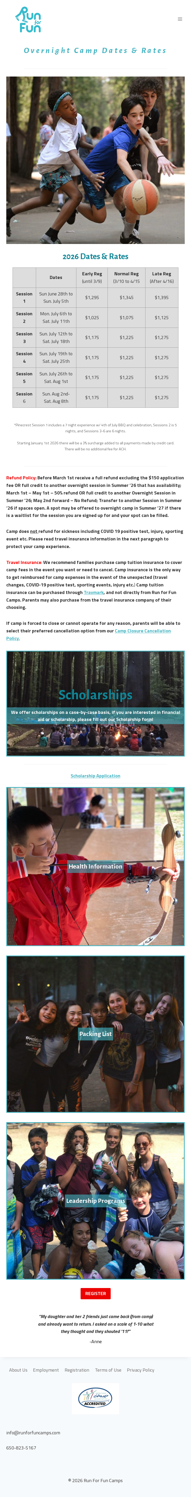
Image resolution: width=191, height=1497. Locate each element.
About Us (18, 1369)
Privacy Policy (140, 1369)
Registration (77, 1369)
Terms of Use (108, 1369)
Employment (46, 1369)
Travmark (94, 592)
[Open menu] (180, 19)
